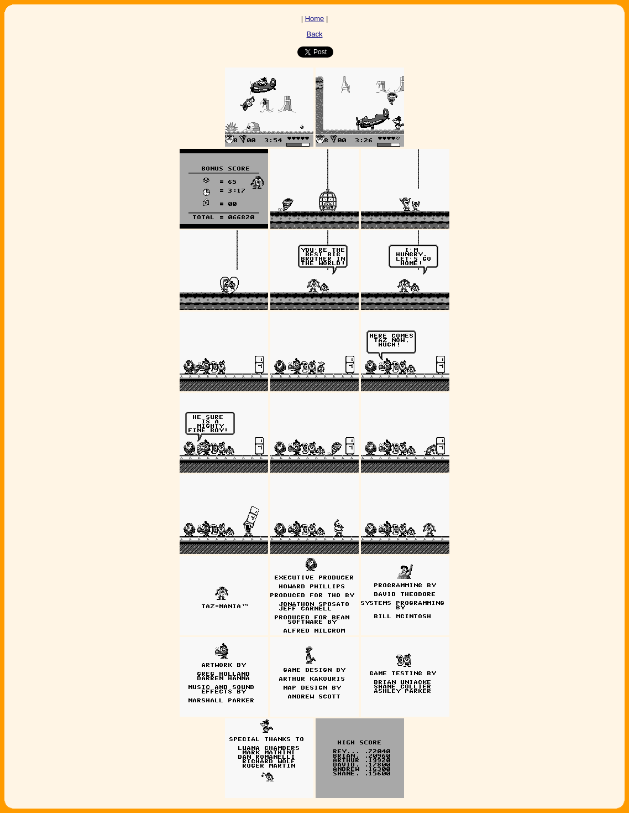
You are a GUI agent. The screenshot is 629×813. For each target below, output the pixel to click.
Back (315, 34)
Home (314, 18)
